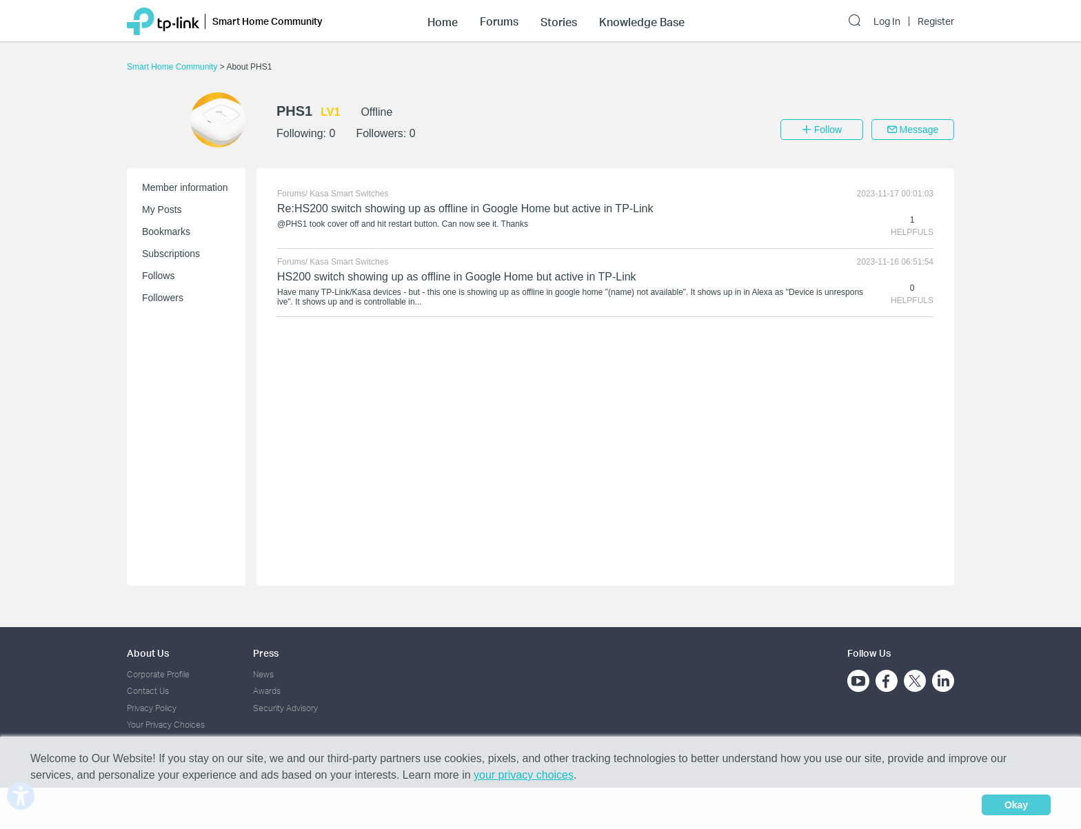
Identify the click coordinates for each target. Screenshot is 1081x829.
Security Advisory (285, 708)
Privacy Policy (151, 708)
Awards (267, 691)
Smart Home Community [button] (267, 21)
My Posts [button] (162, 209)
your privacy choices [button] (524, 775)
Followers (162, 297)
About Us (148, 653)
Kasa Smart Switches (349, 193)
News (263, 674)
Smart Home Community (173, 67)
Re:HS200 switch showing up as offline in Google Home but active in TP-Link (465, 208)
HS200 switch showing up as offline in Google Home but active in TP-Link (456, 277)
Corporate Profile (158, 674)
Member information (185, 187)
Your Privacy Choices (166, 724)
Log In (886, 21)
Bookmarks (166, 231)
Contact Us (148, 691)
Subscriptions (171, 253)
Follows (158, 275)
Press (266, 653)
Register (936, 21)
